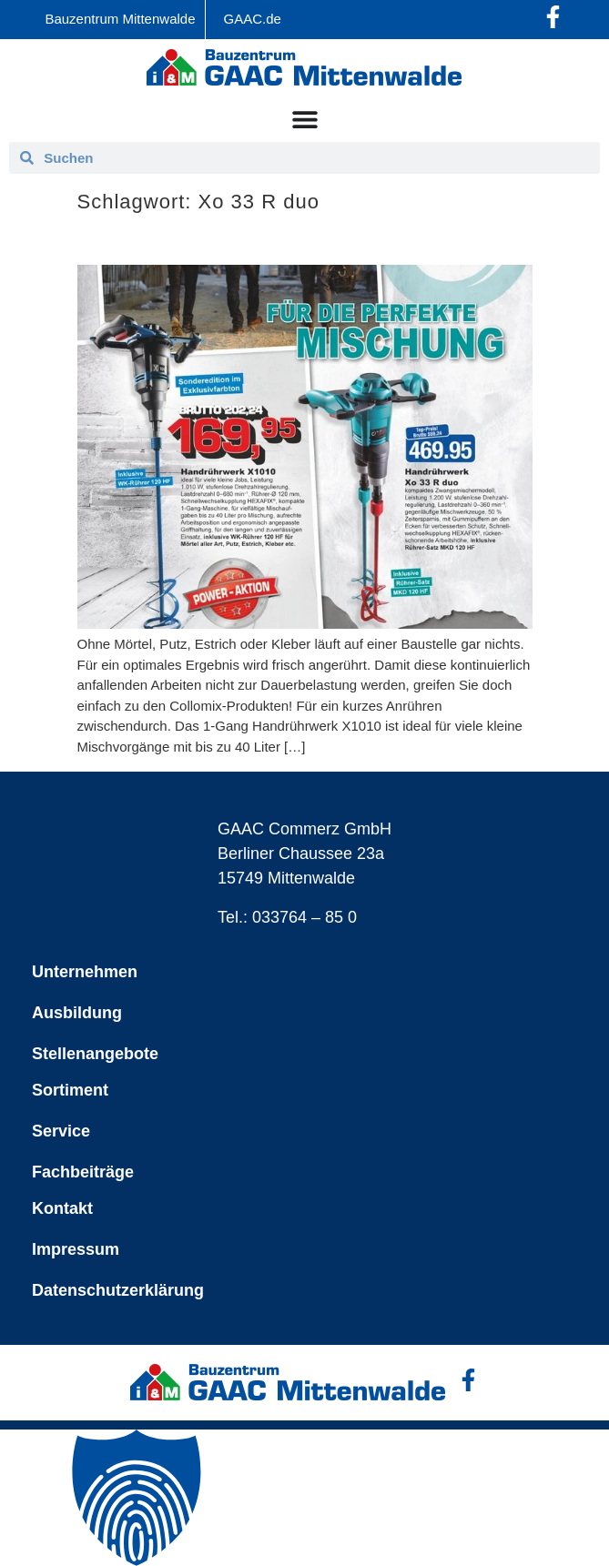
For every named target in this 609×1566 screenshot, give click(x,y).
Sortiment (70, 1090)
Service (61, 1131)
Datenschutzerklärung (118, 1290)
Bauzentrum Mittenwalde (120, 18)
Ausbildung (77, 1013)
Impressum (75, 1249)
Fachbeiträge (83, 1172)
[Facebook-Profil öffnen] (553, 16)
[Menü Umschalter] (305, 119)
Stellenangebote (95, 1054)
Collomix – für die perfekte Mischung (240, 239)
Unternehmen (84, 972)
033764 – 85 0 (304, 917)
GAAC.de (252, 18)
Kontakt (62, 1208)
